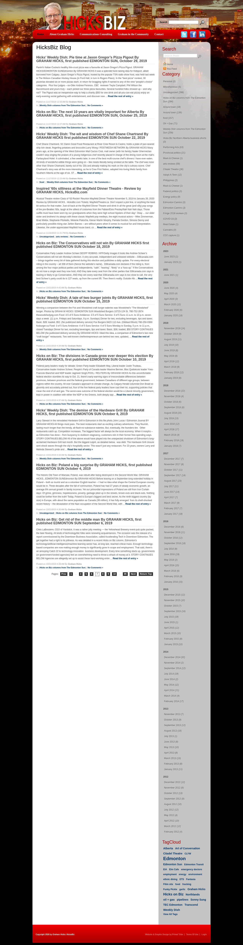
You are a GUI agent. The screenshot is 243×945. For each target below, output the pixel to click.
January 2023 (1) (172, 262)
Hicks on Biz (173, 894)
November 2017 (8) (174, 464)
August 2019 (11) (173, 339)
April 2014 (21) (171, 690)
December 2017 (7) (174, 459)
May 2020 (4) (171, 293)
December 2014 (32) (174, 657)
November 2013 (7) (174, 714)
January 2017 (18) (173, 514)
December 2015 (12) (174, 595)
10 (114, 574)
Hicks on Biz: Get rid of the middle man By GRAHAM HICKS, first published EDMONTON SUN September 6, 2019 (88, 521)
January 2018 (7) (172, 446)
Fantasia (190, 879)
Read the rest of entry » (120, 96)
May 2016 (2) (171, 560)
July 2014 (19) (171, 674)
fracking (186, 884)
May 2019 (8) (171, 356)
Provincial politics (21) (174, 153)
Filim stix (168, 884)
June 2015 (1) (171, 622)
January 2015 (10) (173, 644)
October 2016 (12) (173, 538)
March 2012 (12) (172, 826)
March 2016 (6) (172, 571)
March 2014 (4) (172, 696)
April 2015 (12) (171, 628)
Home (40, 34)
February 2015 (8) (173, 639)
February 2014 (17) (174, 701)
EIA (165, 869)
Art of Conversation (187, 848)
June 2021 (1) (171, 275)
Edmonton (174, 858)
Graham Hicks (196, 889)
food (42, 182)
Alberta (168, 848)
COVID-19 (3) (170, 219)
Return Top (146, 574)
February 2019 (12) (174, 372)
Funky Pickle (170, 889)
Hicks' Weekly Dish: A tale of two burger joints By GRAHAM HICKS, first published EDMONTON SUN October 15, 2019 (94, 299)
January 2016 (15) (173, 582)
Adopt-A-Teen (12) (172, 175)
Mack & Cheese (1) (173, 158)
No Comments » (95, 105)
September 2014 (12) (175, 668)
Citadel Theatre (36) (173, 169)
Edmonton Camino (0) (174, 202)
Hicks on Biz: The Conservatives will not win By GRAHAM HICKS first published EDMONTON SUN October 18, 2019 (92, 245)
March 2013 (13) (172, 758)
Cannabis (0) (169, 230)
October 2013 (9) (172, 719)
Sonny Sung (198, 899)
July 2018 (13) (171, 418)
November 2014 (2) (174, 663)
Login (204, 934)
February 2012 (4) (173, 832)
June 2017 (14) (172, 492)
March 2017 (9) (172, 503)
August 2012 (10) (173, 804)
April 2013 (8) (171, 753)
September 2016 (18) (175, 543)
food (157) (168, 118)
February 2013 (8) (173, 764)
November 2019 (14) (174, 328)
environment (195, 874)
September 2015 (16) (175, 611)
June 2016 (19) (172, 554)
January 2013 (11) (173, 769)
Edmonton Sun (172, 864)
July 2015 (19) (171, 617)
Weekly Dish (171, 909)
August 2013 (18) (173, 730)
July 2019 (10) (171, 345)
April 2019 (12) (171, 361)
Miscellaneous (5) (172, 87)
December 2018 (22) (174, 391)
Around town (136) (172, 112)
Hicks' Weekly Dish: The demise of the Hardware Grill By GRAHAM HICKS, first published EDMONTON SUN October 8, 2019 (90, 412)
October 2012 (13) (173, 793)
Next (133, 574)
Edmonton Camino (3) (174, 208)
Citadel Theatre (172, 853)
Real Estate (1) (170, 224)
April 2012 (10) (171, 820)
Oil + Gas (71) (170, 123)
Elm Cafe (174, 869)
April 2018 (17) (171, 429)
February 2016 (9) (173, 576)
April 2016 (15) (171, 565)
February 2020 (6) (173, 310)
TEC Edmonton (172, 904)
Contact (159, 34)
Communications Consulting (96, 34)
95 (125, 574)
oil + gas (169, 899)
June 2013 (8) (171, 742)
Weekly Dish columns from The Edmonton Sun (62, 105)
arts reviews (62, 236)
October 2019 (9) (172, 334)
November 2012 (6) (174, 787)
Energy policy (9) (171, 197)
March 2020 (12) (172, 304)
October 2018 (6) (172, 402)
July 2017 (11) (171, 486)
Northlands (193, 894)
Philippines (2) (170, 180)
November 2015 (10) (174, 600)
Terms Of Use (192, 934)
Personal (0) (169, 81)
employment (170, 874)
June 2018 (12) (172, 424)
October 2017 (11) (173, 470)
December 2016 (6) (174, 527)
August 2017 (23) (173, 481)
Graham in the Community (133, 34)
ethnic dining (170, 879)
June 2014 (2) (171, 679)
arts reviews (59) (171, 164)
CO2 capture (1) (171, 235)
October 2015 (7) (172, 606)
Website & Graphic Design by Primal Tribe (164, 934)
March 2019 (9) (172, 367)
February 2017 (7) (173, 508)
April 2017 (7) (171, 497)
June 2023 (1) (171, 256)
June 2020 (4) (171, 288)
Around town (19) (172, 107)
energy (182, 874)
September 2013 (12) (175, 725)
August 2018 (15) (173, 413)
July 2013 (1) (170, 736)
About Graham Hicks (62, 34)
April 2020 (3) (171, 299)
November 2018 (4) (174, 396)
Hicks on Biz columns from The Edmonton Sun (62, 127)
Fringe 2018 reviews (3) (175, 213)
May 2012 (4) (171, 815)
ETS (182, 879)
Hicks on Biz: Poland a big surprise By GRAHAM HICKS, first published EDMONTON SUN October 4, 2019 (94, 467)
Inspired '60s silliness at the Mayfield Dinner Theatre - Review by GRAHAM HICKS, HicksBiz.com (88, 190)
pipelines (183, 899)
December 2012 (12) (174, 782)
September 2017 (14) (175, 475)
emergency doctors (191, 869)
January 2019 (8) (172, 378)
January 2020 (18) (173, 315)
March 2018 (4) (172, 435)
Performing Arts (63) (173, 147)
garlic (182, 889)
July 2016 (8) (170, 549)
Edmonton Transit (194, 864)
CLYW (188, 853)
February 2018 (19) (174, 440)
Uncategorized (47, 236)
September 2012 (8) (174, 798)
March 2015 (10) (172, 633)
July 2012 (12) (171, 809)
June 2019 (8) (171, 350)
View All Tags (170, 914)
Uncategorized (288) (173, 92)
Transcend (191, 904)
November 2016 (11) (174, 532)
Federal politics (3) (172, 191)
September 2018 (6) (174, 407)
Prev (63, 574)
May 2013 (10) (171, 747)
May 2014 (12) (171, 685)
